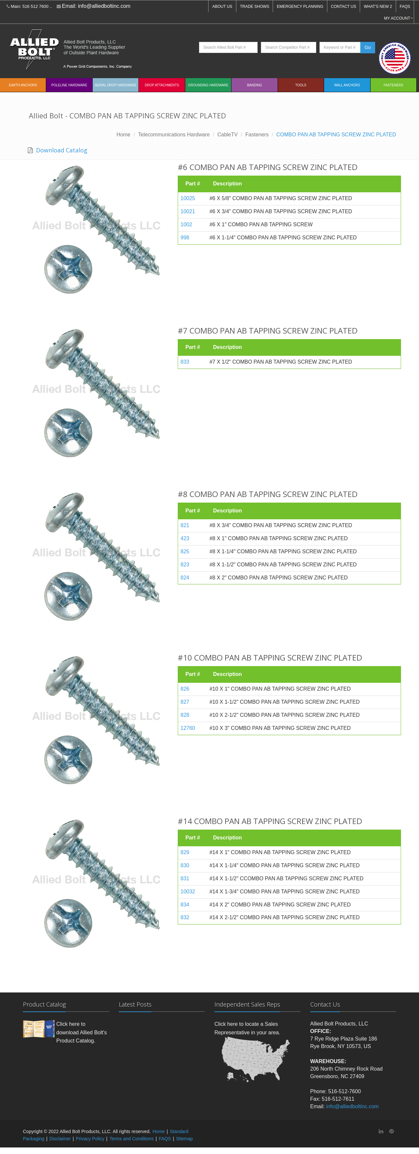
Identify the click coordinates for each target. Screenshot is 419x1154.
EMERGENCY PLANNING (300, 6)
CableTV (227, 134)
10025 (188, 198)
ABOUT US (222, 6)
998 (185, 237)
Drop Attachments (162, 85)
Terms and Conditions (131, 1138)
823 (185, 564)
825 (185, 551)
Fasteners (393, 85)
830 (185, 865)
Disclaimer (60, 1138)
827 (185, 702)
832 (185, 917)
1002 (186, 224)
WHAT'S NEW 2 (378, 6)
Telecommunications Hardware (174, 134)
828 (185, 715)
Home (124, 134)
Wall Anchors (347, 85)
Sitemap (184, 1138)
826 (185, 689)
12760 (188, 728)
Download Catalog (60, 150)
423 (185, 538)
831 (185, 878)
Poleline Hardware (69, 85)
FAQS (405, 6)
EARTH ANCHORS (23, 85)
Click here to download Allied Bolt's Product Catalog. (81, 1032)
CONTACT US (343, 6)
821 (185, 525)
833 (185, 362)
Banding (254, 85)
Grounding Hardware (208, 85)
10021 (188, 211)
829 (185, 852)
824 (185, 577)
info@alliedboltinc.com (104, 6)
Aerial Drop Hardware (115, 85)
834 (185, 904)
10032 (188, 891)
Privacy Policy (90, 1138)
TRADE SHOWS (254, 6)
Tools (300, 85)
